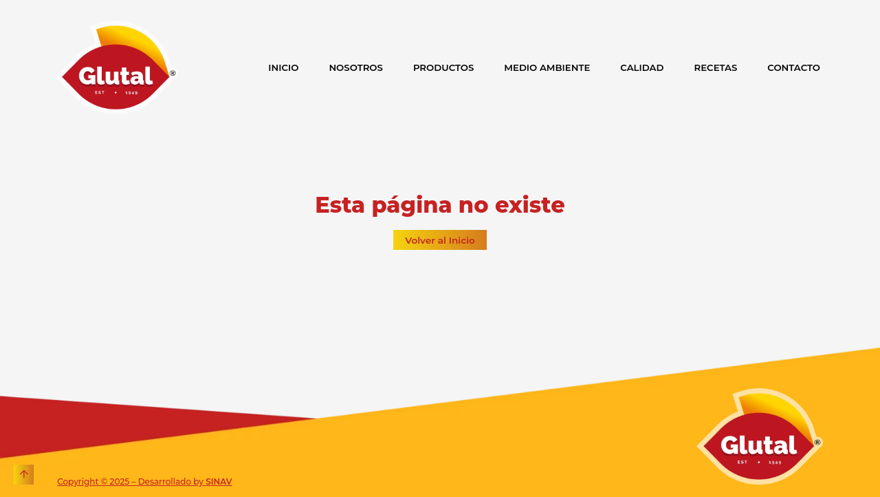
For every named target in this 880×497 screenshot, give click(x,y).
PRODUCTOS (443, 67)
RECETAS (716, 67)
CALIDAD (641, 67)
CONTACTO (793, 67)
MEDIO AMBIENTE (547, 67)
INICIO (283, 67)
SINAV (219, 481)
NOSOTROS (356, 67)
